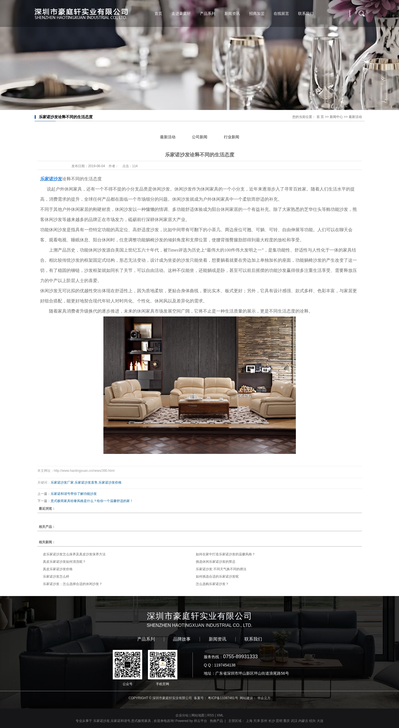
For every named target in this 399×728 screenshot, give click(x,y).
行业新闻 (231, 137)
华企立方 (264, 698)
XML (220, 715)
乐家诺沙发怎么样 (56, 576)
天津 (256, 721)
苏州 (264, 721)
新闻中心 (336, 117)
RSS (210, 715)
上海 (249, 721)
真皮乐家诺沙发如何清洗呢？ (64, 562)
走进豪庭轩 (181, 13)
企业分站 (182, 715)
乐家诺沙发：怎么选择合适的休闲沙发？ (72, 584)
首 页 (320, 117)
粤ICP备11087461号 (223, 698)
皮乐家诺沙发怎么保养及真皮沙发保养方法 (74, 554)
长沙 (271, 721)
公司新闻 (199, 137)
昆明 (279, 721)
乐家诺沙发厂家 (62, 482)
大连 (320, 721)
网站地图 (198, 715)
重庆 (286, 721)
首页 (158, 13)
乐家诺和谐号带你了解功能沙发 (74, 494)
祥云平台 (200, 721)
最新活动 (355, 117)
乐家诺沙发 (101, 721)
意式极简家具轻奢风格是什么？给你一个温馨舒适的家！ (92, 501)
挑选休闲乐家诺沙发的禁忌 (215, 562)
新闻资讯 (232, 13)
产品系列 (207, 13)
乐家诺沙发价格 (110, 482)
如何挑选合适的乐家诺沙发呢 (217, 576)
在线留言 (281, 13)
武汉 (294, 721)
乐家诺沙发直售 (86, 482)
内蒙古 (303, 721)
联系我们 (305, 13)
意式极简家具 (141, 721)
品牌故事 (182, 639)
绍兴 (312, 721)
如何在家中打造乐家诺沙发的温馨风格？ (225, 554)
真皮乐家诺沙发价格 (58, 569)
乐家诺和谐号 (120, 721)
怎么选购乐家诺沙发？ (212, 584)
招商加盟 (257, 13)
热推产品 (216, 721)
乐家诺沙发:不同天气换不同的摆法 (221, 569)
